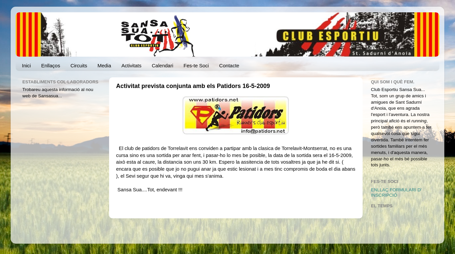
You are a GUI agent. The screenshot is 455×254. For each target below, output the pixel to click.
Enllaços (50, 65)
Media (104, 65)
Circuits (78, 65)
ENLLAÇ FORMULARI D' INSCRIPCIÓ (396, 192)
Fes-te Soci (196, 65)
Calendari (162, 65)
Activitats (131, 65)
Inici (26, 65)
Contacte (229, 65)
